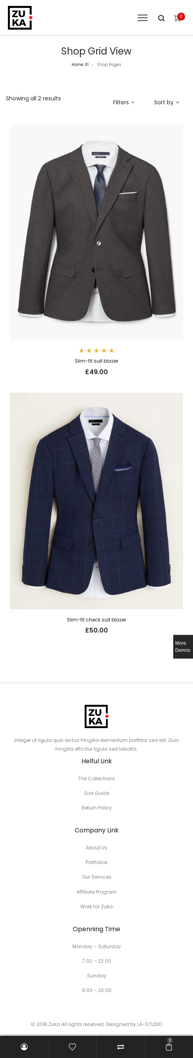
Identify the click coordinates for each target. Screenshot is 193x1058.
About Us (96, 847)
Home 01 (80, 65)
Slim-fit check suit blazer (96, 619)
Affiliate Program (97, 892)
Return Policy (96, 807)
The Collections (96, 778)
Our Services (97, 877)
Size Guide (96, 793)
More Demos (182, 646)
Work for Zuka (96, 906)
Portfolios (97, 862)
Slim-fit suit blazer (96, 361)
